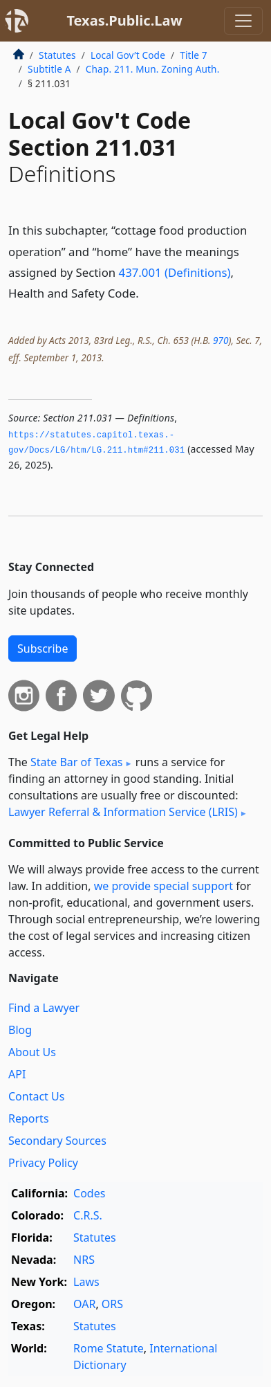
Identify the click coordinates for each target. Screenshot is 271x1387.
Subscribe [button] (42, 648)
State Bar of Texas (76, 762)
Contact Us (36, 1096)
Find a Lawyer (44, 1007)
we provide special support (163, 886)
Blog (20, 1029)
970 (220, 340)
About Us (32, 1052)
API (17, 1074)
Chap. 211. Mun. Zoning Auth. (153, 68)
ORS (112, 1304)
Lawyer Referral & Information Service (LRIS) (123, 811)
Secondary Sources (57, 1140)
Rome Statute (108, 1348)
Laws (86, 1281)
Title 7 (193, 55)
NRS (84, 1259)
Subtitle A (49, 68)
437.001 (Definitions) (175, 272)
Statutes (57, 55)
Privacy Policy (43, 1162)
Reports (28, 1118)
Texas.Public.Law (124, 20)
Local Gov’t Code (128, 55)
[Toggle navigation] (243, 21)
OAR (84, 1304)
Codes (89, 1193)
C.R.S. (87, 1215)
